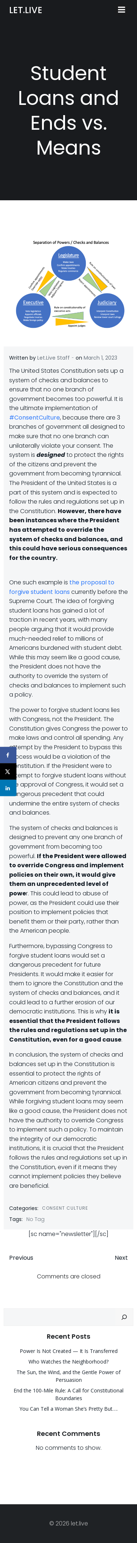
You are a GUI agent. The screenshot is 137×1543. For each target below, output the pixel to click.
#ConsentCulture (34, 417)
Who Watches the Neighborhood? (68, 1361)
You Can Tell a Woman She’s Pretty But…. (68, 1408)
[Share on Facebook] (8, 755)
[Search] (124, 1317)
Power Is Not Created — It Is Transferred (69, 1350)
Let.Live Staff (53, 357)
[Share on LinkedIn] (8, 788)
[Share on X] (8, 771)
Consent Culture (65, 1208)
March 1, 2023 (100, 357)
